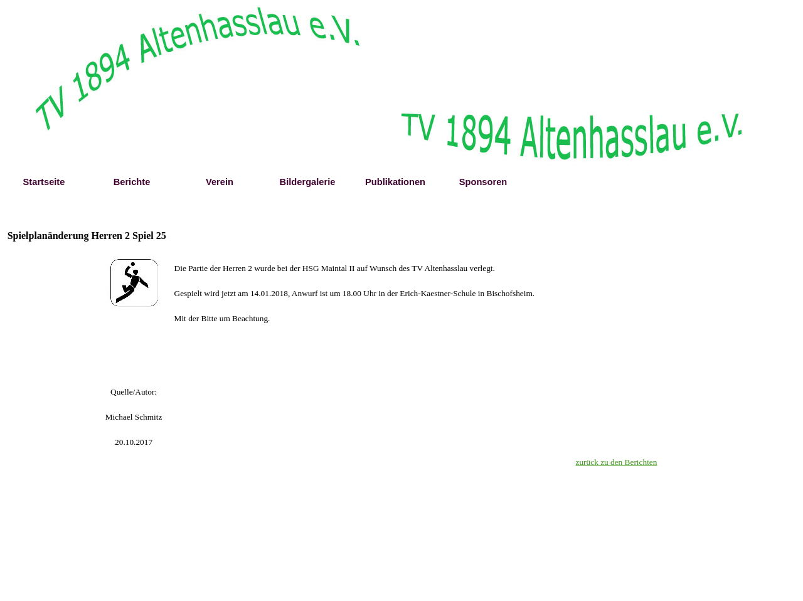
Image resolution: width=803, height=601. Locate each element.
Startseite (44, 182)
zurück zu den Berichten (616, 462)
